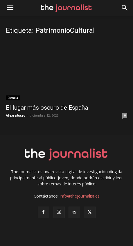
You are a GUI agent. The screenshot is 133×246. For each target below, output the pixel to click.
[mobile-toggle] (10, 8)
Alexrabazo (15, 115)
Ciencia (13, 98)
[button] (125, 8)
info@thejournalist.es (80, 196)
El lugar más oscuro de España (47, 107)
